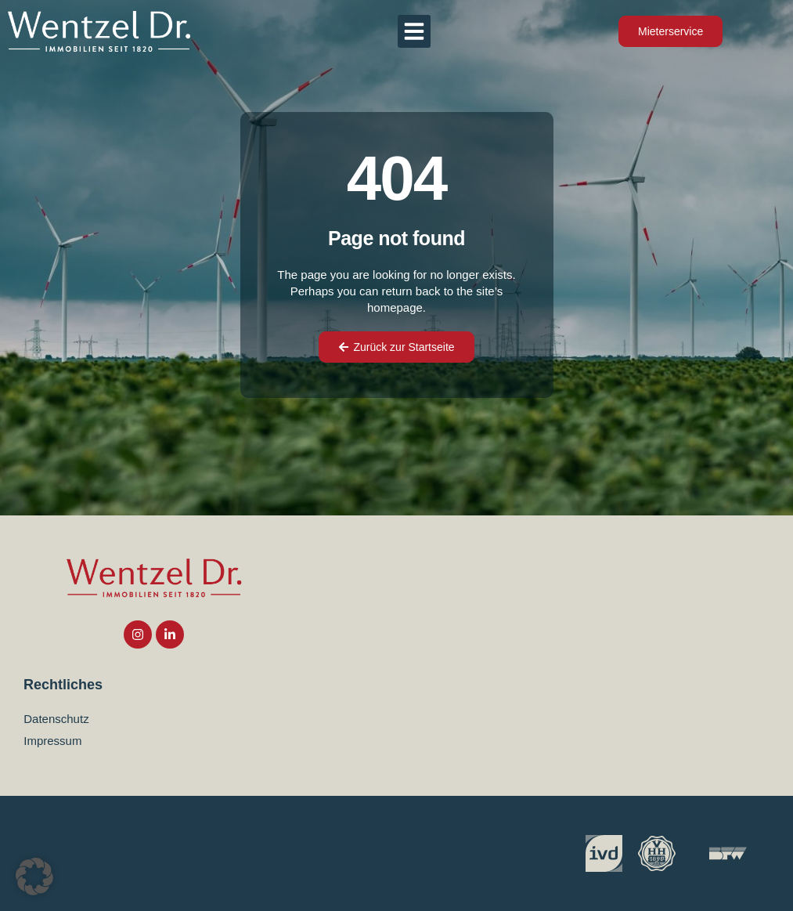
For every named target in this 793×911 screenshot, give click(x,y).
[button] (414, 31)
